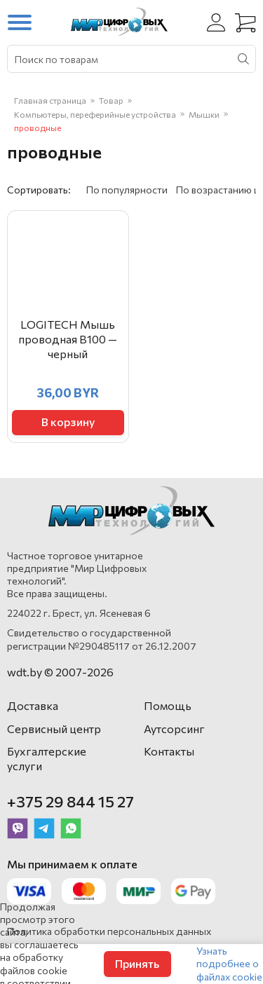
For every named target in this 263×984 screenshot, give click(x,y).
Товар (111, 100)
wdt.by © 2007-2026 (60, 671)
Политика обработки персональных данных (109, 931)
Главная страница (50, 100)
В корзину (68, 421)
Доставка (32, 705)
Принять (137, 963)
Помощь (167, 705)
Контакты (169, 751)
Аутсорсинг (174, 728)
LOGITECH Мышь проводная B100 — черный (67, 338)
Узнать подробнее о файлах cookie (229, 963)
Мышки (204, 114)
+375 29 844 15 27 (70, 801)
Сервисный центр (54, 728)
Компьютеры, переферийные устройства (95, 114)
